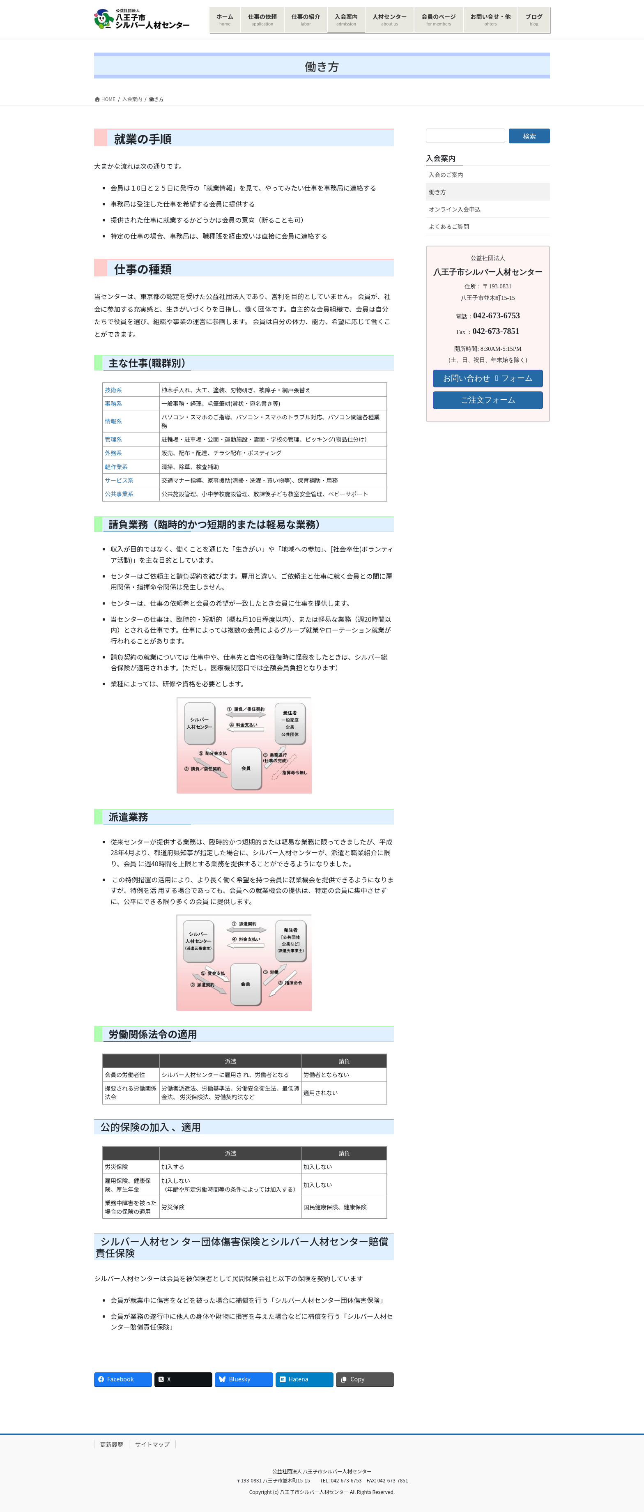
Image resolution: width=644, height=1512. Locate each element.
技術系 (113, 390)
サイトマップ (152, 1444)
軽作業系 (116, 467)
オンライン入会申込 (455, 209)
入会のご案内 (446, 174)
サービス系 (119, 480)
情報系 (113, 421)
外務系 (113, 453)
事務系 (113, 403)
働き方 (437, 192)
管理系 (113, 439)
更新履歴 (111, 1444)
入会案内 (440, 157)
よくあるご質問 (449, 226)
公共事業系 (119, 494)
